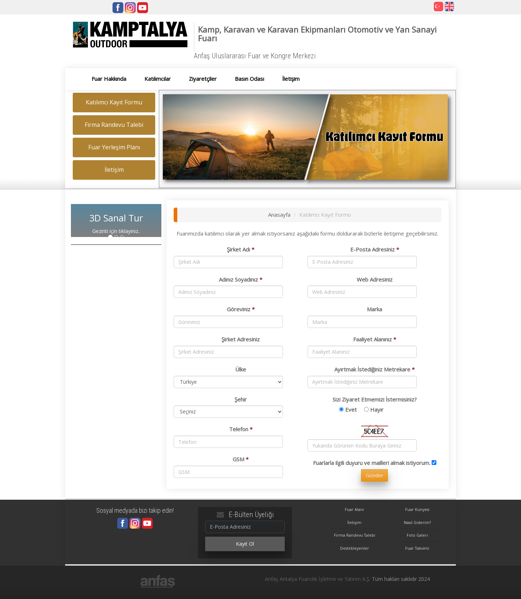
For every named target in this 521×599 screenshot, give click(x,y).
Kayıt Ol (245, 543)
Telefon (241, 429)
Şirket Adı (240, 249)
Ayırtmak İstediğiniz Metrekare (374, 369)
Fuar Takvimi (417, 548)
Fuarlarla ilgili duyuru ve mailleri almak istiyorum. (371, 462)
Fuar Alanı (354, 509)
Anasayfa (279, 214)
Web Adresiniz (375, 279)
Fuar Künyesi (417, 509)
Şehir (240, 399)
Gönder (374, 475)
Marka (374, 309)
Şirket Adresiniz (240, 339)
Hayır (377, 409)
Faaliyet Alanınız (374, 339)
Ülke (240, 369)
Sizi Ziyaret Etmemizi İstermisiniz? (374, 399)
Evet (351, 409)
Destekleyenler (354, 548)
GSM (241, 459)
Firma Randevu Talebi (354, 535)
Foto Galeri (417, 535)
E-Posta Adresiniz (374, 249)
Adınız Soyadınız (240, 279)
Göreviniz (241, 309)
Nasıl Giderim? (417, 522)
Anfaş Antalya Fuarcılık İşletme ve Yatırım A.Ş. (317, 578)
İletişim (354, 522)
